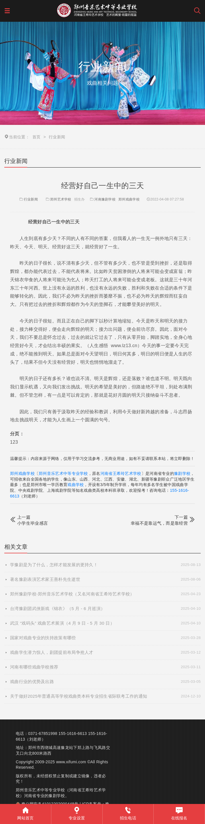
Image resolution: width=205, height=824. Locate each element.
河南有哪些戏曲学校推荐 (105, 667)
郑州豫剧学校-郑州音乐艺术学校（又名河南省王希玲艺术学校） (105, 594)
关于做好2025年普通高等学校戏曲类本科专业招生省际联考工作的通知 (105, 696)
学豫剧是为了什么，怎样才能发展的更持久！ (105, 565)
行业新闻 (28, 199)
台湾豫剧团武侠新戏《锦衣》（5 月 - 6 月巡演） (105, 608)
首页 (36, 137)
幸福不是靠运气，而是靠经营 (159, 523)
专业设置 (77, 813)
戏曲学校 (75, 484)
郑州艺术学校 (60, 199)
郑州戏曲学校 (129, 199)
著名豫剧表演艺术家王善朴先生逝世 (105, 579)
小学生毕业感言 (32, 523)
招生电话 (128, 813)
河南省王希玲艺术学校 (120, 473)
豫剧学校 (182, 473)
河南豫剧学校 (105, 199)
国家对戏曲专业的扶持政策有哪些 (105, 638)
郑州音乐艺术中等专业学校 (63, 473)
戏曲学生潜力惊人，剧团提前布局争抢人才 (105, 652)
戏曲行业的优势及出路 (105, 681)
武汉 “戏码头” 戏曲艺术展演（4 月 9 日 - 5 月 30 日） (105, 623)
